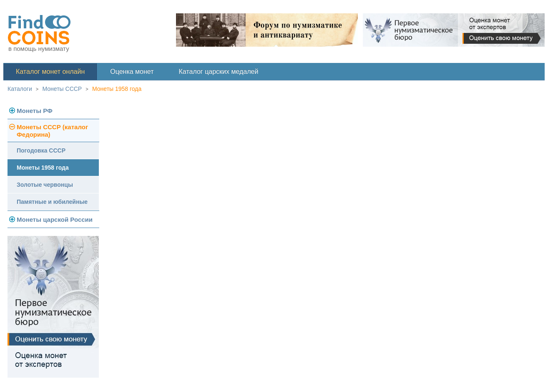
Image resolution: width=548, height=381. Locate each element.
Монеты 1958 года (116, 88)
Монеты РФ (35, 110)
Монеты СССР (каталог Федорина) (52, 130)
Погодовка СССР (41, 150)
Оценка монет (131, 71)
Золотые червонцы (45, 184)
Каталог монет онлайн (50, 71)
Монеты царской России (55, 219)
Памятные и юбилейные (52, 201)
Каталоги (20, 88)
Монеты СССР (62, 88)
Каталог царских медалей (219, 71)
